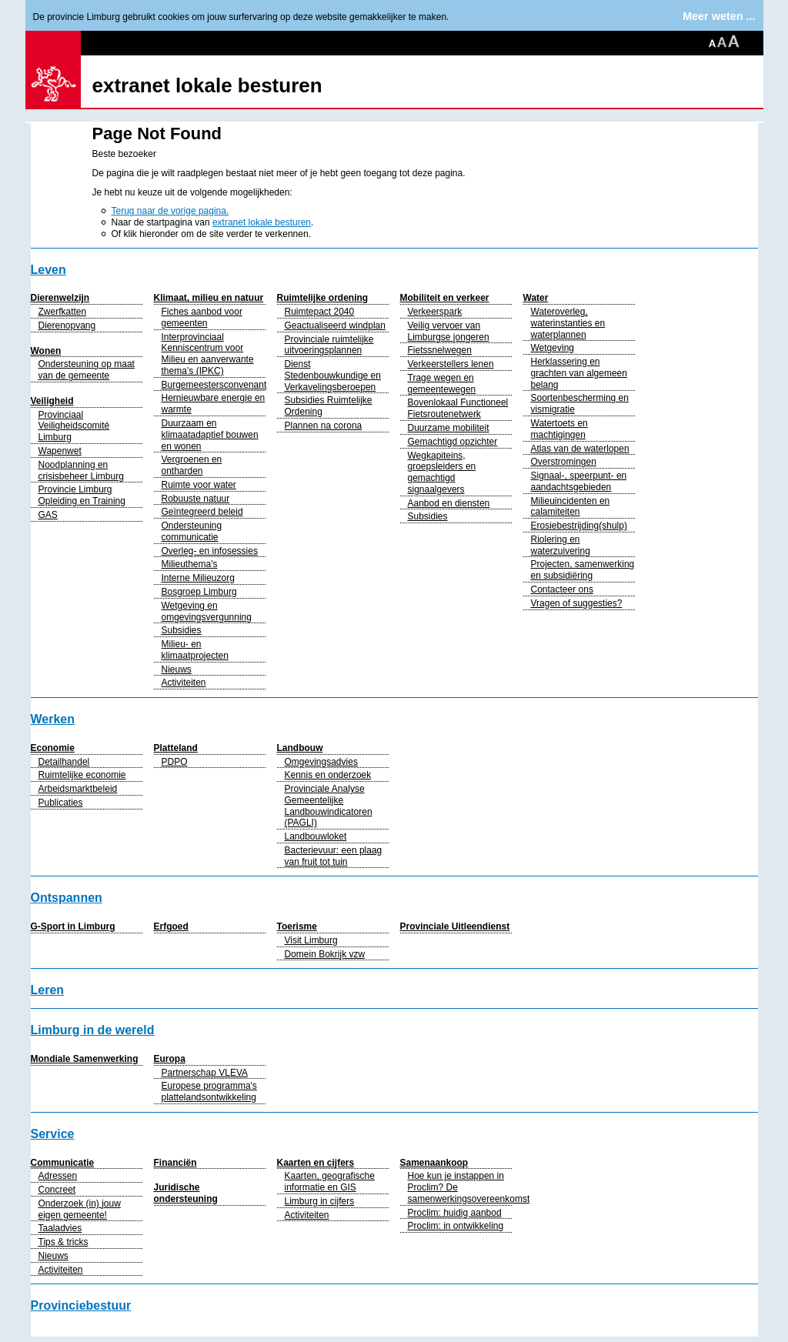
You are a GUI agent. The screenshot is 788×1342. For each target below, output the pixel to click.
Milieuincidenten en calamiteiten (570, 507)
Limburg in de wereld (93, 1030)
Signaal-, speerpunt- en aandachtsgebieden (579, 481)
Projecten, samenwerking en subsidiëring (583, 570)
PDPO (175, 761)
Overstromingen (563, 461)
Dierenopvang (67, 325)
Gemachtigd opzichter (453, 441)
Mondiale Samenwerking (85, 1058)
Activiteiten (184, 682)
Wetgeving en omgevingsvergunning (207, 611)
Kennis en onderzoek (328, 774)
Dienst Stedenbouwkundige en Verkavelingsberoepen (333, 375)
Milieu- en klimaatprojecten (195, 650)
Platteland (176, 748)
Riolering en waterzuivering (560, 545)
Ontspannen (66, 897)
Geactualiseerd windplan (335, 325)
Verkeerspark (435, 311)
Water (536, 297)
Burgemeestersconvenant (214, 384)
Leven (48, 269)
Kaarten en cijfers (316, 1162)
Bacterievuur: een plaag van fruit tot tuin (333, 856)
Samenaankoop (434, 1162)
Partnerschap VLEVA (205, 1072)
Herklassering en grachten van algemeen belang (579, 373)
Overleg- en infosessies (210, 551)
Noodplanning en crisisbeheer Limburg (81, 470)
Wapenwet (60, 451)
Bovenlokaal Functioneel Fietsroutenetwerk (458, 408)
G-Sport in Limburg (73, 926)
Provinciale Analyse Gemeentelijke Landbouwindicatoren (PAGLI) (328, 805)
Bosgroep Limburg (199, 591)
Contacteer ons (562, 589)
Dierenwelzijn (60, 297)
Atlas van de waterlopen (580, 448)
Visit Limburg (311, 940)
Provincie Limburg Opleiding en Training (81, 495)
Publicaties (60, 802)
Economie (53, 748)
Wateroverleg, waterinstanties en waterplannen (568, 323)
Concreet (57, 1189)
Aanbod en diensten (449, 503)
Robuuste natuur (196, 498)
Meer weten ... (719, 16)
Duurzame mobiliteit (448, 427)
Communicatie (63, 1162)
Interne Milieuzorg (198, 578)
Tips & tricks (63, 1242)
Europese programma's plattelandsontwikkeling (209, 1091)
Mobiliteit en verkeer (444, 297)
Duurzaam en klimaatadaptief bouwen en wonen (210, 435)
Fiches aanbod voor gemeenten (202, 317)
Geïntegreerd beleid (202, 511)
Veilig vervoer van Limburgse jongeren (448, 331)
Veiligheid (52, 401)
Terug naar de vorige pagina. (170, 210)
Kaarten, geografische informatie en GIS (330, 1181)
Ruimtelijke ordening (323, 297)
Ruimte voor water (199, 484)
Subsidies (182, 630)
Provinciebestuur (81, 1305)
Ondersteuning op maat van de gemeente (86, 370)
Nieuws (177, 669)
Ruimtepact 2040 (320, 311)
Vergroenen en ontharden (192, 465)
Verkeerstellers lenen (451, 364)
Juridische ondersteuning (186, 1193)
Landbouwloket (316, 836)
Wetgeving (552, 347)
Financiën (175, 1162)
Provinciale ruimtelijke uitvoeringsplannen (329, 345)
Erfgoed (171, 926)
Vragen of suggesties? (577, 603)
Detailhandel (64, 761)
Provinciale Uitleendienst (455, 926)
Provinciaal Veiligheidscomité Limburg (74, 426)
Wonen (46, 351)
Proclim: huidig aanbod (455, 1212)
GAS (48, 514)
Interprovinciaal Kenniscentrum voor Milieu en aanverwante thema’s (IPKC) (208, 354)
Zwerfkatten (62, 311)
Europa (169, 1058)
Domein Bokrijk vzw (325, 954)
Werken (53, 719)
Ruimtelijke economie (82, 774)
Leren (48, 989)
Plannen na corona (323, 425)
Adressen (58, 1175)
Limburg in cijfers (320, 1201)
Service (53, 1133)
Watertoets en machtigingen (559, 429)
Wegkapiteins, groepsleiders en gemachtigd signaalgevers (442, 472)
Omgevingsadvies (321, 761)
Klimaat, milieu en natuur (209, 297)
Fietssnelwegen (440, 350)
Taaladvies (60, 1228)
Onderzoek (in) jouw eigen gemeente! (79, 1209)
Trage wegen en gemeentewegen (442, 383)
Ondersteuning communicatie (192, 531)
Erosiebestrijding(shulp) (579, 525)
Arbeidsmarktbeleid (78, 788)
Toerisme (297, 926)
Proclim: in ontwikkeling (456, 1225)
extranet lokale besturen (207, 85)
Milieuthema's (190, 564)
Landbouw (300, 748)
